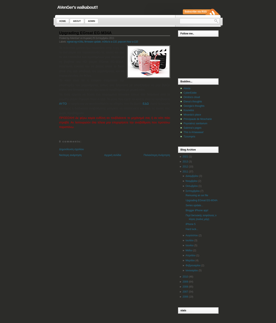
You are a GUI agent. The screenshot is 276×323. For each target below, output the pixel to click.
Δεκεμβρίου (192, 176)
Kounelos (189, 110)
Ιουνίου (189, 245)
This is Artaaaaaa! (194, 132)
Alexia (187, 88)
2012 (185, 166)
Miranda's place (192, 114)
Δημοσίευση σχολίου (71, 149)
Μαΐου (189, 250)
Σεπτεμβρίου (193, 191)
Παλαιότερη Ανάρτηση (157, 155)
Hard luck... (192, 229)
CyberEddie (190, 92)
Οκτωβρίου (192, 186)
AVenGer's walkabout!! (77, 7)
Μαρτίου (190, 260)
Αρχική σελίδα (112, 155)
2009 (185, 281)
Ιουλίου (189, 240)
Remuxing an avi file (197, 195)
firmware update (92, 41)
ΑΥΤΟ (63, 103)
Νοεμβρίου (191, 181)
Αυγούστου (192, 235)
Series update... (194, 205)
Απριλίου (191, 255)
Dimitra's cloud (192, 97)
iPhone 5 (190, 224)
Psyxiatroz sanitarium (195, 123)
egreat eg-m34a (75, 41)
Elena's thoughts (193, 101)
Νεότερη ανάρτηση (70, 155)
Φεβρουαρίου (193, 265)
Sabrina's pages (193, 127)
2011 (185, 171)
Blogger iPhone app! (197, 210)
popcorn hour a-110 (128, 41)
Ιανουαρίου (192, 270)
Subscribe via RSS (196, 11)
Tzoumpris (189, 136)
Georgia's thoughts (194, 105)
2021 (185, 156)
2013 (185, 161)
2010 (185, 276)
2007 (185, 291)
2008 (185, 286)
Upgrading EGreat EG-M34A (85, 33)
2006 (185, 296)
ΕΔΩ (146, 103)
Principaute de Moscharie (198, 119)
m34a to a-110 (109, 41)
